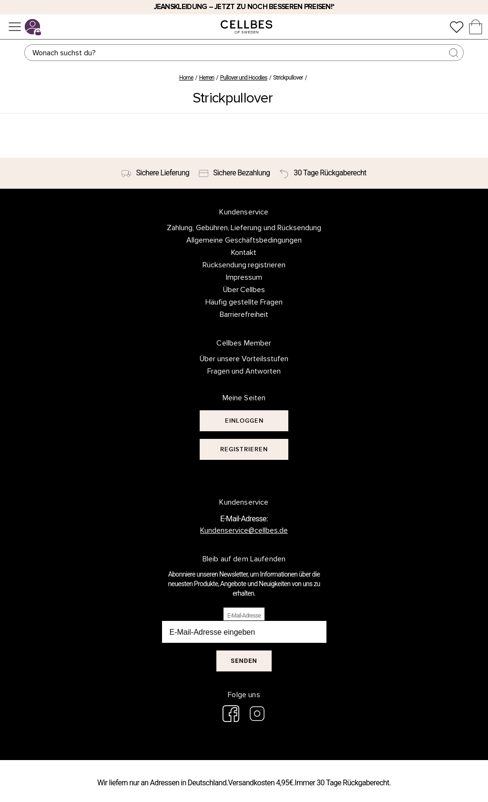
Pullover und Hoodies (243, 77)
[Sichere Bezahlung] (234, 173)
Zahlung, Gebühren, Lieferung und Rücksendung (244, 228)
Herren (206, 77)
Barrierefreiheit (244, 314)
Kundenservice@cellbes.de (244, 530)
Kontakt (243, 252)
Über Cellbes (244, 289)
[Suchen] (244, 52)
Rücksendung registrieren (244, 265)
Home (186, 77)
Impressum (244, 277)
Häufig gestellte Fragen (244, 302)
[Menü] (15, 26)
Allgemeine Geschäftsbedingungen (244, 240)
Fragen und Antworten (244, 371)
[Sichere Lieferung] (155, 173)
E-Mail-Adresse (244, 615)
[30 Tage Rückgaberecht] (322, 173)
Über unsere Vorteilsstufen (244, 359)
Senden (244, 660)
